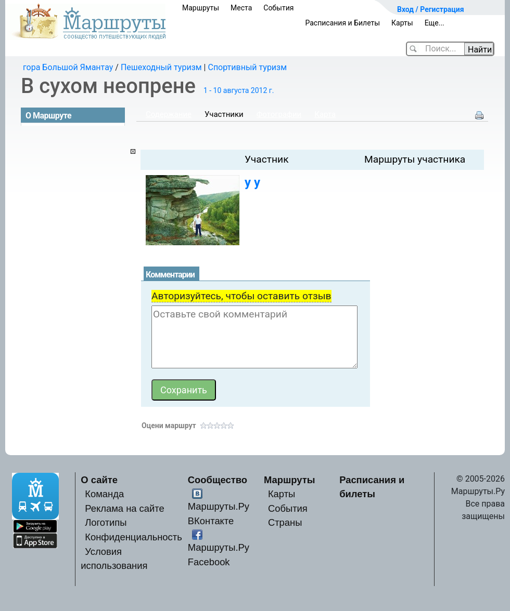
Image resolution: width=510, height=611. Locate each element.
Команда (104, 493)
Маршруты (200, 8)
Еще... (434, 23)
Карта (325, 114)
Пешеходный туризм (161, 67)
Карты (402, 23)
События (278, 8)
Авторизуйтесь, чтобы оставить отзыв (241, 296)
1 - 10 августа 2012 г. (238, 90)
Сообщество (217, 479)
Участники (224, 114)
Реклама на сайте (124, 508)
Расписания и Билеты (342, 23)
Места (241, 8)
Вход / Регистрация (430, 9)
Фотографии (279, 114)
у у (252, 182)
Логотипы (105, 522)
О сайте (99, 479)
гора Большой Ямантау (68, 67)
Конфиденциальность (133, 537)
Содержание (169, 114)
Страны (285, 522)
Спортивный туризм (247, 67)
